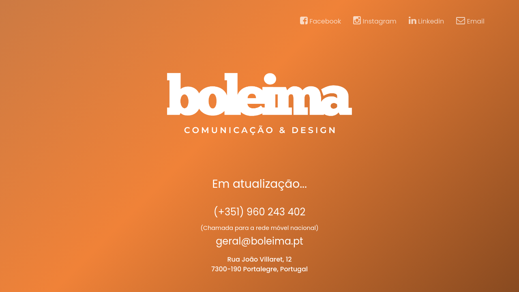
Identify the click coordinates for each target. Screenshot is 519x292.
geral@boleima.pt (259, 241)
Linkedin (426, 21)
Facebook (320, 21)
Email (470, 21)
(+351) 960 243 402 (260, 212)
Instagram (375, 21)
